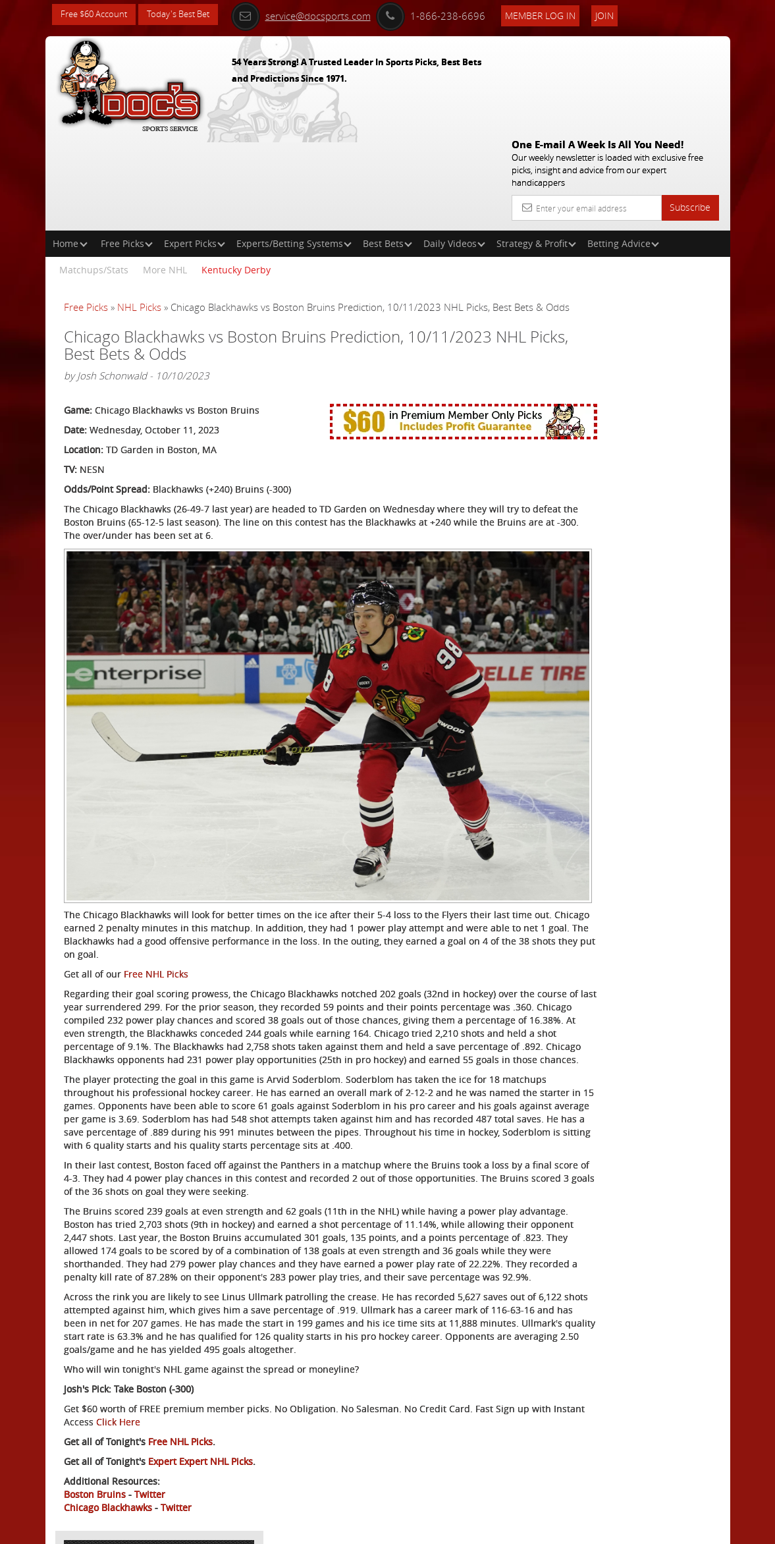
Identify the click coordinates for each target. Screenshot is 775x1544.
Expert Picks (194, 148)
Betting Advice (623, 148)
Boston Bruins (95, 1469)
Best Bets (387, 148)
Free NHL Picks (156, 856)
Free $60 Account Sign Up (616, 501)
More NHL (165, 175)
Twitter (149, 1469)
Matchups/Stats (93, 175)
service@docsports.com (327, 14)
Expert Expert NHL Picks (200, 1436)
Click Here (230, 1397)
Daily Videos (454, 148)
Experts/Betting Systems (294, 148)
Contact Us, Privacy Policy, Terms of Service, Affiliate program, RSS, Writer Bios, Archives (466, 1528)
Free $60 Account (97, 15)
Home (70, 148)
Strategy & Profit (536, 148)
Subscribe (690, 112)
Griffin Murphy (625, 365)
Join (631, 14)
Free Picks (127, 148)
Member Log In (566, 14)
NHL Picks (139, 212)
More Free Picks (670, 245)
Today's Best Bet (188, 15)
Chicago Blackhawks (108, 1482)
